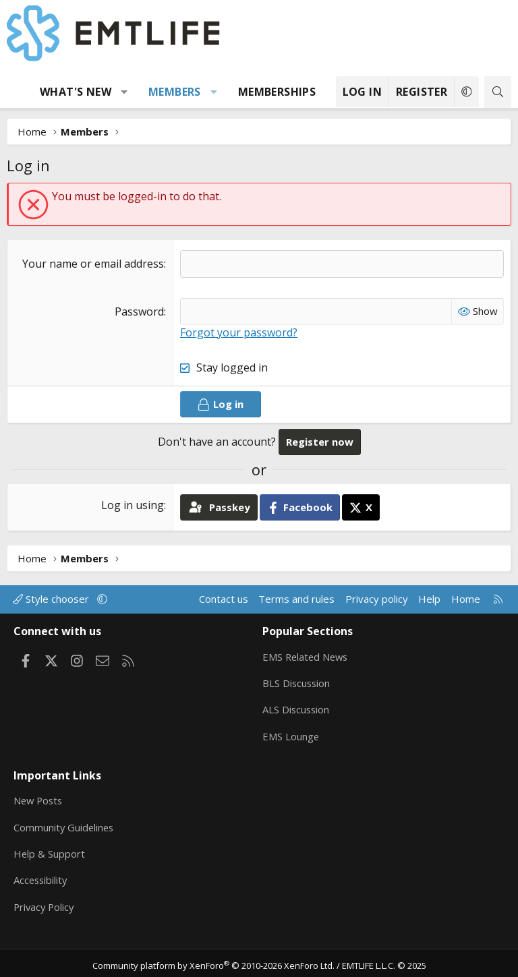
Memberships (277, 91)
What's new (75, 91)
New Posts (39, 797)
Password (139, 311)
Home (465, 598)
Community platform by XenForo (213, 961)
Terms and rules (296, 598)
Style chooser (52, 598)
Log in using (132, 505)
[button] (124, 91)
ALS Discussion (296, 708)
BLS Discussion (297, 681)
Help (429, 598)
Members (174, 91)
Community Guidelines (64, 824)
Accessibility (41, 876)
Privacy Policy (45, 903)
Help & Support (49, 850)
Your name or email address (93, 263)
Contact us (223, 598)
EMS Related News (306, 655)
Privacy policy (376, 598)
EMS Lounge (291, 734)
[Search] (497, 92)
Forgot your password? (238, 332)
